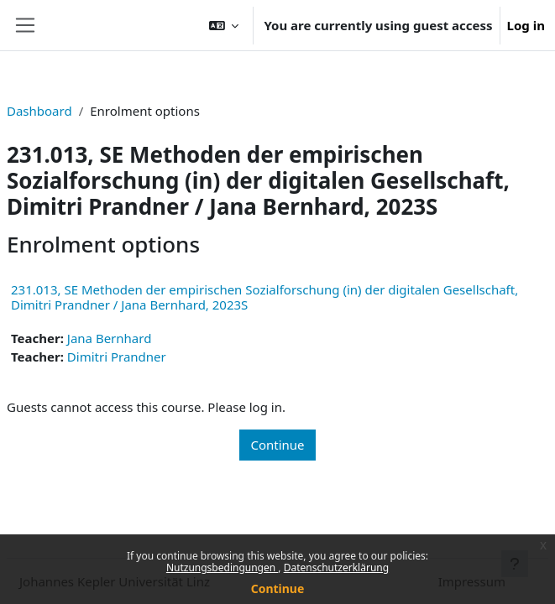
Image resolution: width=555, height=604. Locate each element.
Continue (278, 588)
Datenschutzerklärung (336, 567)
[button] (224, 25)
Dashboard (39, 110)
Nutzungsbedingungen (222, 567)
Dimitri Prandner (116, 356)
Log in (526, 25)
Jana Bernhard (109, 338)
